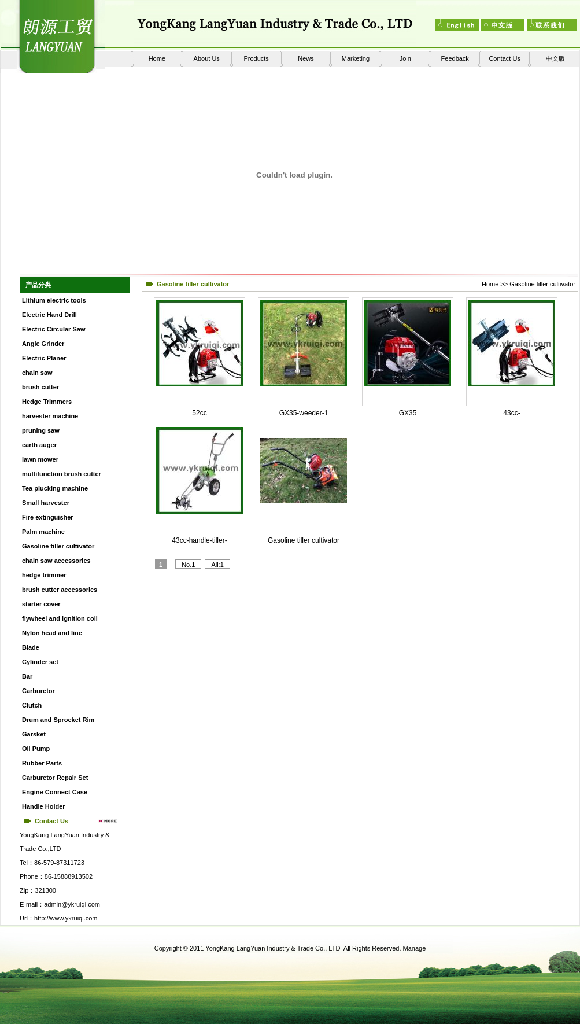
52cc (199, 413)
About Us (207, 58)
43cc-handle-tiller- (199, 540)
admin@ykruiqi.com (72, 904)
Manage (414, 948)
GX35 (408, 413)
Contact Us (504, 58)
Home (157, 58)
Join (405, 58)
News (306, 58)
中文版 (555, 58)
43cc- (511, 413)
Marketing (356, 58)
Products (255, 58)
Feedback (455, 58)
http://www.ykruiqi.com (65, 918)
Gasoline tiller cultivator (542, 284)
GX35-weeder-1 (303, 413)
